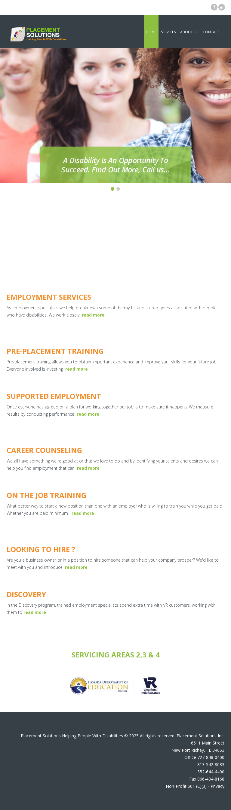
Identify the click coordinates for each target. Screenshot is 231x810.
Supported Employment (54, 396)
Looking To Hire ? (41, 549)
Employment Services (49, 297)
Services (168, 32)
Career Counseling (44, 450)
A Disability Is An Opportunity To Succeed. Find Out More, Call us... (115, 164)
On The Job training (46, 495)
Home (151, 32)
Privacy (217, 786)
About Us (189, 32)
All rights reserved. (157, 736)
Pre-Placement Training (55, 351)
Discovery (26, 594)
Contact (211, 32)
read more (76, 369)
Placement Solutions (41, 736)
